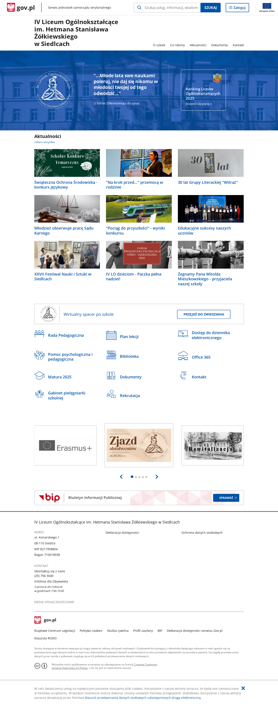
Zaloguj (241, 8)
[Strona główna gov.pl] (21, 7)
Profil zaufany (143, 631)
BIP (160, 631)
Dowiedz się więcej (203, 96)
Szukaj (210, 7)
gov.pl (45, 620)
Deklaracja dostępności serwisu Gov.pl (195, 631)
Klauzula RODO (45, 638)
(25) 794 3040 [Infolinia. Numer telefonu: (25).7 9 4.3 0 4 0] (43, 576)
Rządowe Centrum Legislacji (54, 631)
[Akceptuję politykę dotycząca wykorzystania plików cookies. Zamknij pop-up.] (243, 688)
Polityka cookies (91, 631)
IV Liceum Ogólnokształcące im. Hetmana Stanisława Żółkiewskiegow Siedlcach (76, 33)
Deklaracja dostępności (122, 532)
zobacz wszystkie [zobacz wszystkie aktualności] (44, 142)
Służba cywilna (118, 631)
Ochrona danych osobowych (202, 532)
